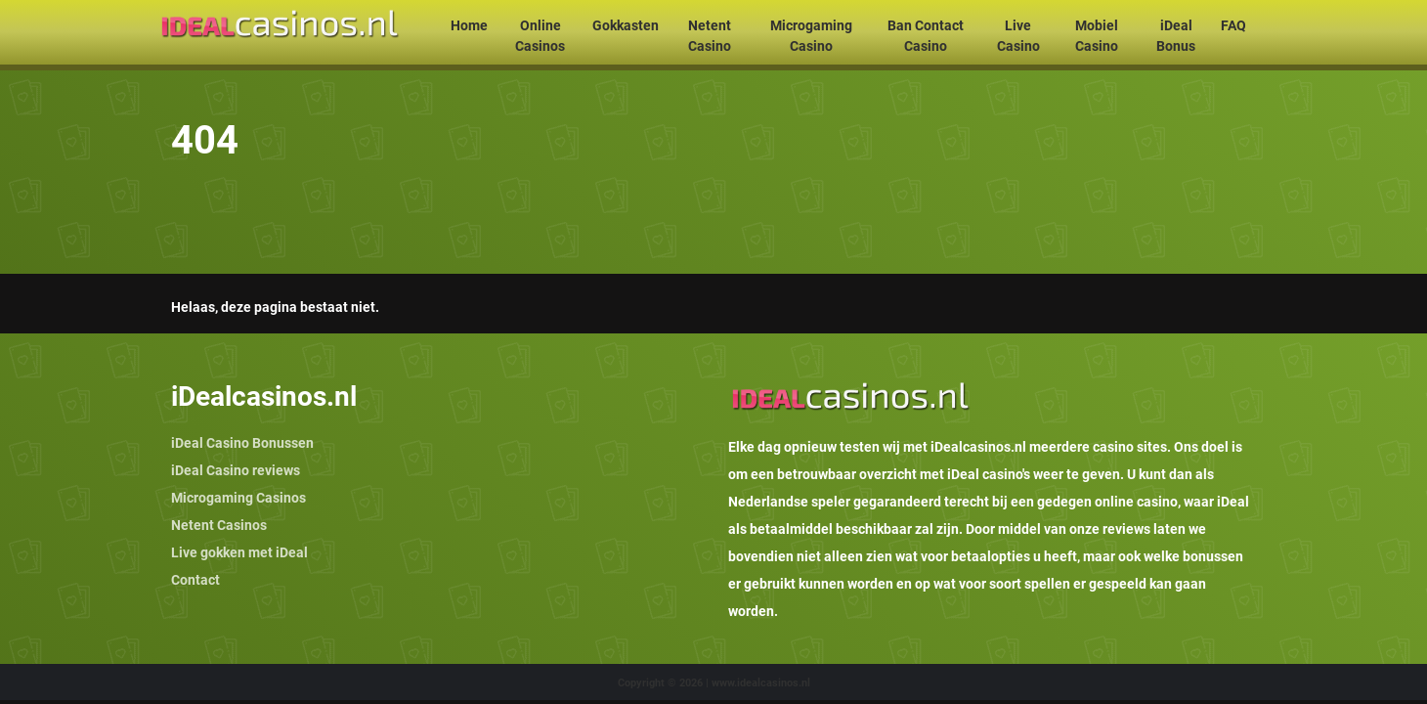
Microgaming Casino (811, 36)
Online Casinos (540, 36)
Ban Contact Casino (925, 36)
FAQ (1233, 25)
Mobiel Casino (1096, 36)
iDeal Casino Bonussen (242, 443)
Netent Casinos (219, 525)
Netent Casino (709, 36)
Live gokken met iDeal (239, 552)
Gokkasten (625, 25)
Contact (195, 580)
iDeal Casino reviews (235, 470)
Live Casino (1018, 36)
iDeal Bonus (1175, 36)
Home (469, 25)
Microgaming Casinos (238, 498)
